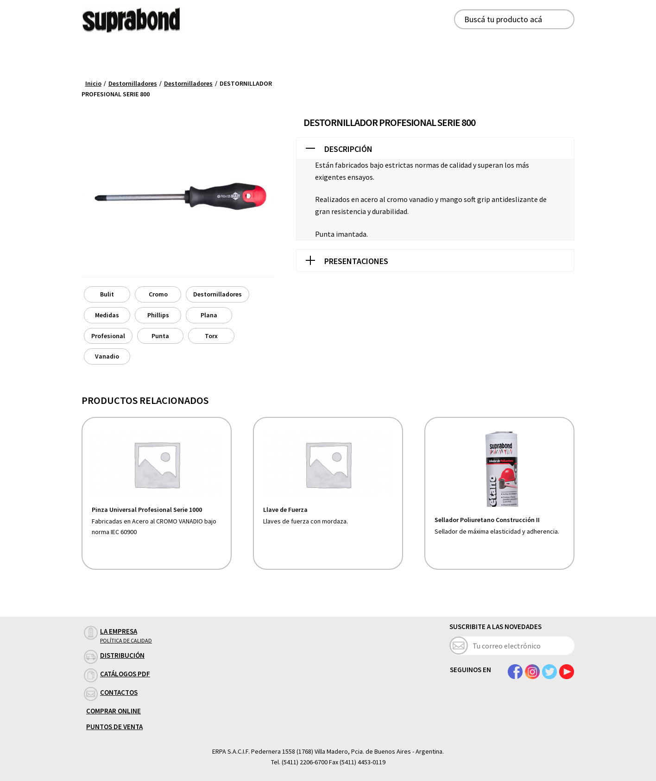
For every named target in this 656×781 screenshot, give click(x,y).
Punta (160, 336)
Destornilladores (132, 83)
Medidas (107, 315)
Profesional (108, 336)
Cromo (158, 294)
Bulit (107, 294)
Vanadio (107, 356)
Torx (211, 336)
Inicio (93, 83)
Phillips (158, 315)
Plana (209, 315)
